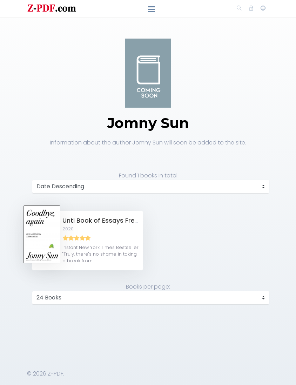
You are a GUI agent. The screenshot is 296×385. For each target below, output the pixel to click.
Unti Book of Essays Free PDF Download (123, 220)
